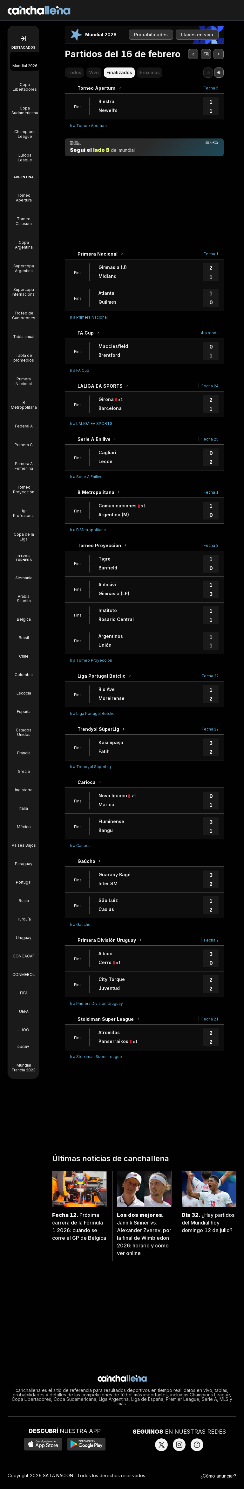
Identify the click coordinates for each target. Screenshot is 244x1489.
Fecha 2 (211, 940)
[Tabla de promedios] (23, 353)
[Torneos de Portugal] (23, 878)
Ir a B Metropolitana (88, 529)
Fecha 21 (210, 1019)
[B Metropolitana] (23, 400)
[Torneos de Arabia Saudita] (23, 594)
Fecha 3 (211, 545)
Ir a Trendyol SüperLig (90, 766)
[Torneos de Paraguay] (23, 859)
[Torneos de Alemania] (23, 573)
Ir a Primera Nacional (89, 317)
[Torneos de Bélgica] (23, 615)
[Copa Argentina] (23, 240)
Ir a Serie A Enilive (86, 476)
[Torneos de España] (23, 707)
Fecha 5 (211, 88)
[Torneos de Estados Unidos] (23, 727)
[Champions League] (24, 129)
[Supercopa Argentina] (23, 264)
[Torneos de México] (23, 822)
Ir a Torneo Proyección (91, 660)
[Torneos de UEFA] (23, 1007)
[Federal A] (23, 421)
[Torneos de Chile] (23, 652)
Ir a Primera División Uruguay (96, 1003)
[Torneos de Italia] (23, 804)
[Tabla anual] (23, 332)
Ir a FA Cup (79, 370)
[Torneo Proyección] (23, 485)
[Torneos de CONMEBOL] (23, 970)
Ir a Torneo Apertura (88, 125)
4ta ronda (210, 332)
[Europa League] (24, 153)
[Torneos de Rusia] (23, 896)
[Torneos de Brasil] (23, 633)
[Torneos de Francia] (23, 748)
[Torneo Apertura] (23, 193)
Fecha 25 (210, 439)
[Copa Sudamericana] (24, 106)
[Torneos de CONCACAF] (23, 951)
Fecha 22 (210, 676)
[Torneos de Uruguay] (23, 933)
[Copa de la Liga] (23, 532)
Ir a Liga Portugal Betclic (92, 713)
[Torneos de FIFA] (23, 988)
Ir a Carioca (80, 845)
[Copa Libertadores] (24, 82)
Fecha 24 (210, 386)
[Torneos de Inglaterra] (23, 785)
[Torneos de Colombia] (23, 670)
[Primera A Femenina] (23, 461)
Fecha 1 (211, 253)
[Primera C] (23, 440)
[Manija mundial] (144, 147)
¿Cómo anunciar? (218, 1475)
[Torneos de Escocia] (23, 689)
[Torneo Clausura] (23, 217)
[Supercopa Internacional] (23, 287)
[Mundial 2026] (24, 61)
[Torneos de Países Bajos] (23, 841)
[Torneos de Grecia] (23, 767)
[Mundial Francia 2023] (23, 1063)
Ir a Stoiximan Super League (96, 1056)
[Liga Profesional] (23, 508)
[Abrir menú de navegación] (23, 38)
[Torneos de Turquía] (23, 915)
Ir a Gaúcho (80, 924)
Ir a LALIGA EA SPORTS (91, 423)
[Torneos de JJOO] (23, 1025)
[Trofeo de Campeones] (23, 311)
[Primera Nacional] (23, 377)
